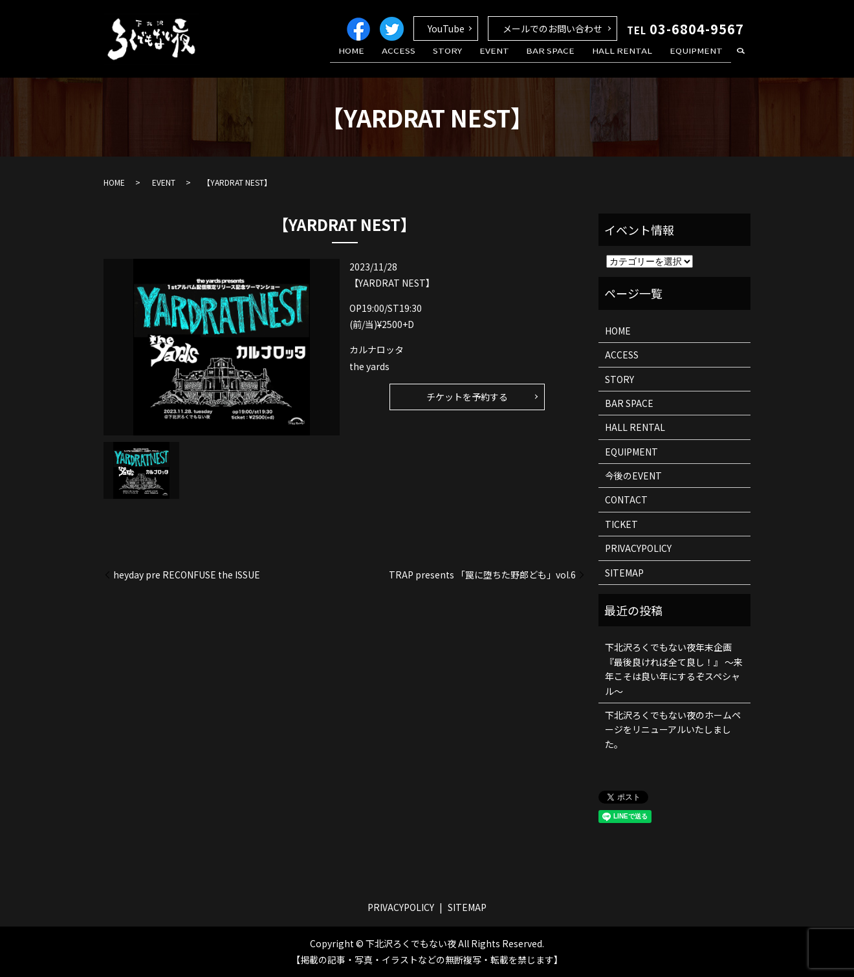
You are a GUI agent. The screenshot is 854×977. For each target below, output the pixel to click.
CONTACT (626, 499)
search (740, 61)
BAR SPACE (566, 60)
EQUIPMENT (699, 60)
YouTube (446, 28)
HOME (393, 60)
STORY (475, 60)
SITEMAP (624, 572)
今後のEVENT (633, 475)
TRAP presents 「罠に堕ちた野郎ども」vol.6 (482, 575)
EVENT (516, 60)
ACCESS (434, 60)
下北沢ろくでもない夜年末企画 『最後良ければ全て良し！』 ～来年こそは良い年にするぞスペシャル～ (674, 669)
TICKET (621, 524)
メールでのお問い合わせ (552, 28)
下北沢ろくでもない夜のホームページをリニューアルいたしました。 (673, 729)
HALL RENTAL (632, 60)
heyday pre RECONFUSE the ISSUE (186, 575)
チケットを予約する (467, 396)
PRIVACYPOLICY (638, 548)
